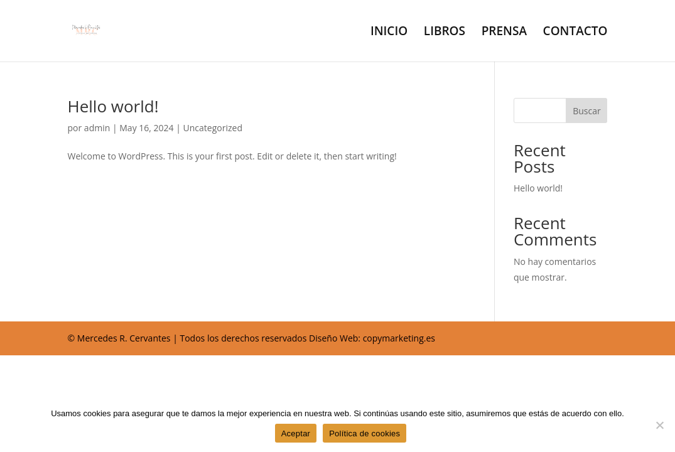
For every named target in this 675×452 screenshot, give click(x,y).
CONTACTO (575, 32)
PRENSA (504, 32)
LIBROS (444, 32)
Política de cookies (364, 433)
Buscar (587, 111)
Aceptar (296, 433)
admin (97, 128)
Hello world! (113, 106)
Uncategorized (212, 128)
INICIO (389, 32)
